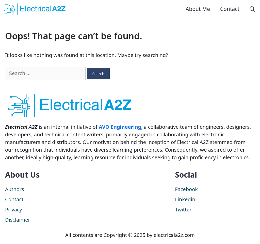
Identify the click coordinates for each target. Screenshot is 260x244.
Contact (229, 8)
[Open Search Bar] (252, 9)
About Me (198, 8)
